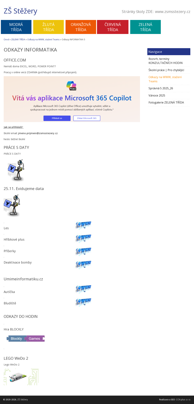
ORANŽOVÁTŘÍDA (81, 27)
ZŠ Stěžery (20, 11)
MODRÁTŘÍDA (16, 27)
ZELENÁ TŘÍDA (18, 39)
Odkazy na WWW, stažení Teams (43, 39)
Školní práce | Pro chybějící (166, 70)
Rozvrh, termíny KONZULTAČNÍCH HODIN (166, 61)
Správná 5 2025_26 (161, 88)
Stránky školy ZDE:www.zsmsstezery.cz (156, 12)
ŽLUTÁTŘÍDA (48, 27)
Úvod (6, 39)
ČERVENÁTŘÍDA (113, 27)
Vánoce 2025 (157, 95)
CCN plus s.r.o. (183, 399)
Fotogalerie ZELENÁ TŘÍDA (166, 102)
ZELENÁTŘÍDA (145, 27)
